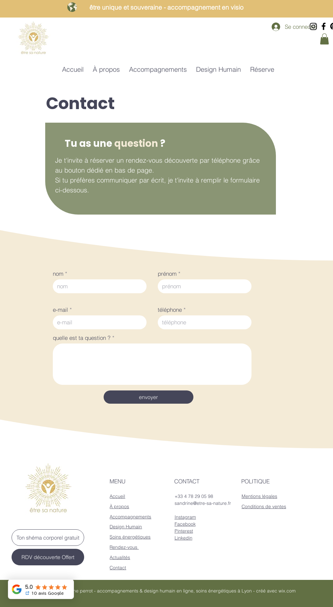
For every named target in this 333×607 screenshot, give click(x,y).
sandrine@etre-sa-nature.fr (203, 503)
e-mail (60, 309)
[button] (324, 38)
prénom (167, 273)
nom (58, 273)
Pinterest (184, 531)
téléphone (170, 309)
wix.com (287, 591)
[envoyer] (148, 397)
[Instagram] (313, 26)
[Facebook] (323, 26)
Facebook (185, 524)
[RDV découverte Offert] (48, 557)
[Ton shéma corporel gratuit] (48, 537)
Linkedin (183, 538)
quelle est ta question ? (82, 338)
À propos (119, 506)
